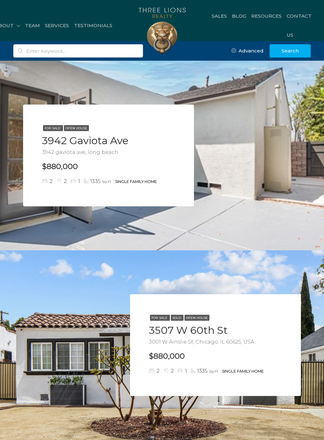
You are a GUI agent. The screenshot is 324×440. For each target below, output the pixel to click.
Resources (266, 16)
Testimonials (93, 25)
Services (57, 25)
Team (32, 25)
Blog (239, 16)
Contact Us (299, 25)
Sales (219, 16)
